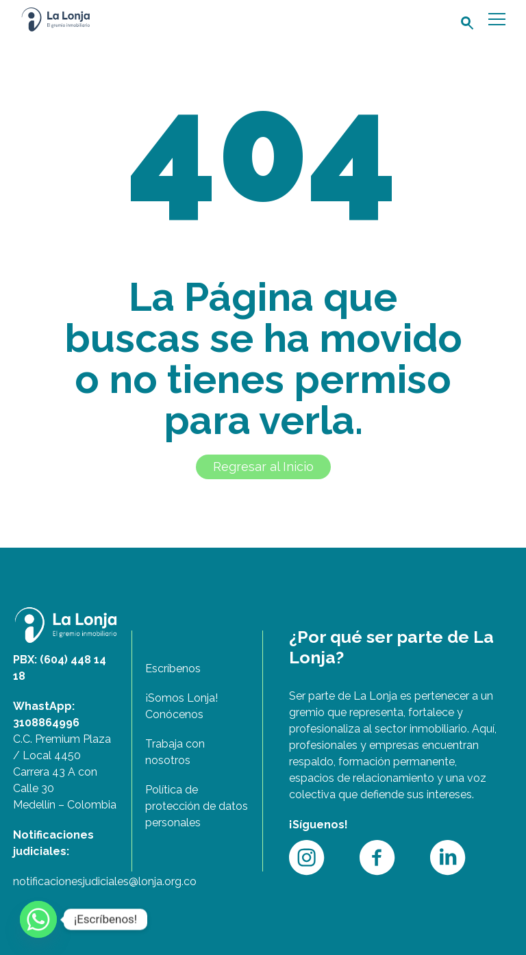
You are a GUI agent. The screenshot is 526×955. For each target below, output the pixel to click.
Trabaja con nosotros (175, 752)
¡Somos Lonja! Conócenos (181, 706)
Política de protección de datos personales (196, 806)
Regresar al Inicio (263, 466)
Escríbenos (173, 668)
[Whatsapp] (38, 919)
